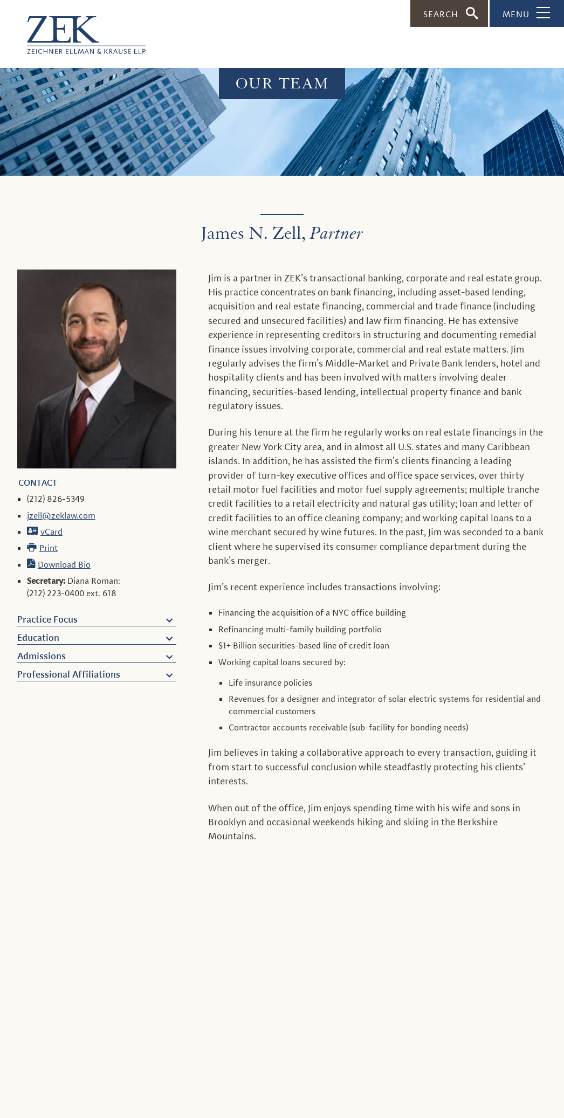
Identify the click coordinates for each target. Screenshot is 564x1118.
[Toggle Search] (449, 13)
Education (38, 637)
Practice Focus (47, 619)
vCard (51, 531)
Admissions (41, 656)
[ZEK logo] (73, 29)
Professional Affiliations (68, 674)
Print (48, 548)
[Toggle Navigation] (527, 13)
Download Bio (64, 564)
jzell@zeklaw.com (61, 515)
